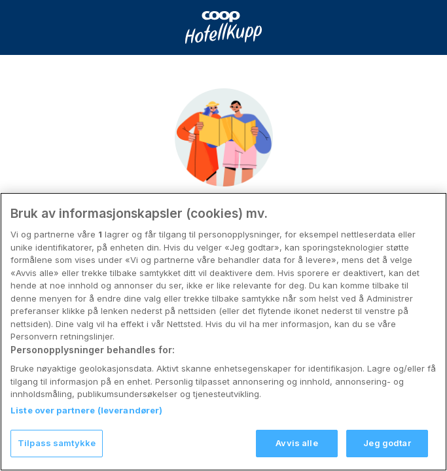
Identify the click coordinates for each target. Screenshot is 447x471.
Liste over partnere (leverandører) (86, 421)
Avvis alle (296, 454)
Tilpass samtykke (57, 454)
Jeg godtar (386, 454)
